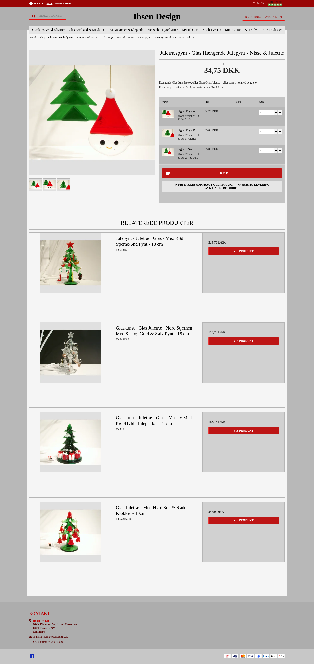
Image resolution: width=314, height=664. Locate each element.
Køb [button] (195, 173)
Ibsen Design (157, 16)
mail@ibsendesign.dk (55, 636)
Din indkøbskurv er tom (265, 17)
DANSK (258, 3)
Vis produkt (244, 251)
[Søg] (47, 16)
